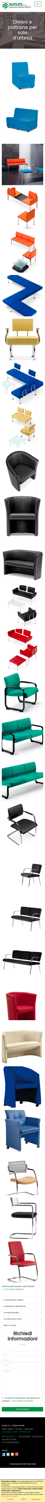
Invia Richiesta (22, 1409)
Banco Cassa (22, 1325)
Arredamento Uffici (22, 1319)
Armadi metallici (22, 1312)
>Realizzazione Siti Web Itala (22, 1464)
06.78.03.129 (37, 1436)
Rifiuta (23, 1499)
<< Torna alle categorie (13, 1289)
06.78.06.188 (24, 1436)
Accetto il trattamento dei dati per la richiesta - (21, 1399)
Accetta (10, 1499)
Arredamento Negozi (22, 1300)
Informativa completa (22, 1401)
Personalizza (36, 1499)
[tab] (22, 1300)
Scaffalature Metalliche (22, 1306)
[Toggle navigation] (37, 4)
